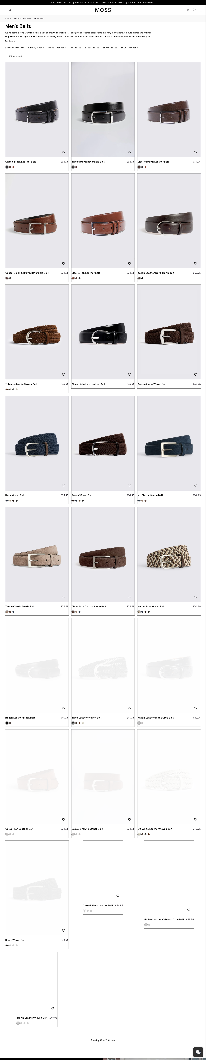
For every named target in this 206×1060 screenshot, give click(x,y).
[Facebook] (108, 1053)
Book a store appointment (141, 2)
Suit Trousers (129, 47)
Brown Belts (110, 47)
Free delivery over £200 (86, 2)
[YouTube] (129, 1053)
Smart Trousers (57, 47)
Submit (184, 1044)
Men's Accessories (22, 18)
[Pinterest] (118, 1053)
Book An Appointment (28, 994)
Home (8, 18)
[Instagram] (124, 1053)
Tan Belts (75, 47)
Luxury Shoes (36, 47)
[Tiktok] (113, 1053)
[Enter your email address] (143, 1044)
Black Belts (92, 47)
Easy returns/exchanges (113, 2)
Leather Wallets (14, 47)
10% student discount (60, 2)
